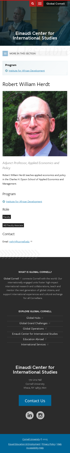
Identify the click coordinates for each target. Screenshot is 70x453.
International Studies (34, 36)
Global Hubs (35, 318)
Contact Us (35, 400)
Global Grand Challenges (35, 323)
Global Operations (35, 329)
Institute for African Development (27, 70)
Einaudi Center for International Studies (35, 334)
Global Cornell (55, 3)
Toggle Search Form (32, 3)
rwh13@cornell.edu (20, 241)
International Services (35, 344)
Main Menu (40, 3)
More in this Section (19, 53)
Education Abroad (35, 339)
